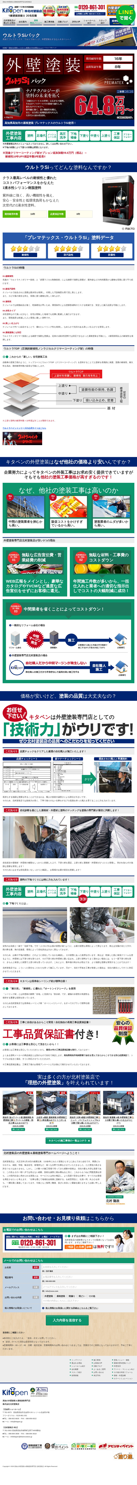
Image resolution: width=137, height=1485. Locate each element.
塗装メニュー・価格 (121, 1360)
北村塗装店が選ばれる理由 (9, 21)
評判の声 (76, 22)
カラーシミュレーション (123, 1379)
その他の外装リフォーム (123, 1372)
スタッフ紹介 (103, 21)
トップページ (77, 1360)
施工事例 (97, 1360)
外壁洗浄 (117, 1366)
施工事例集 (49, 22)
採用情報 (75, 1375)
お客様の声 (98, 1363)
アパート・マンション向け (124, 1369)
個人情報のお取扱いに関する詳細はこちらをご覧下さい (71, 1308)
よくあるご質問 (100, 1369)
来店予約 (97, 1375)
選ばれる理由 (77, 1363)
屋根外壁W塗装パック (122, 1363)
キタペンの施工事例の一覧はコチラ (68, 1140)
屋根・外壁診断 (120, 1375)
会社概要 (75, 1369)
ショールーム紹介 (89, 21)
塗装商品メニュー (36, 21)
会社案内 (23, 22)
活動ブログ (63, 22)
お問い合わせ (99, 1372)
